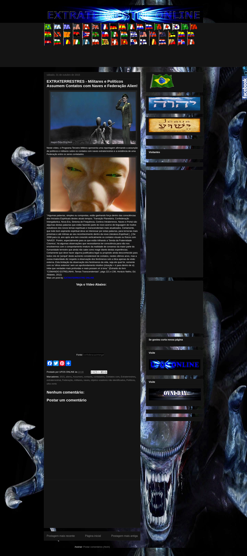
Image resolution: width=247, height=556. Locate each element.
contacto (88, 376)
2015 (62, 376)
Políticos (130, 380)
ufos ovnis (52, 383)
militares (78, 380)
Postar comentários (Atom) (96, 547)
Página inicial (93, 535)
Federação (67, 380)
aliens (69, 376)
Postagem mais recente (61, 535)
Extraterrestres (128, 376)
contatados (99, 376)
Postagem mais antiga (124, 535)
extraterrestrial (54, 380)
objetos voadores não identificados (108, 380)
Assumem (78, 376)
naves (87, 380)
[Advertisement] (106, 53)
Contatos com (113, 376)
